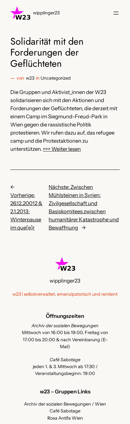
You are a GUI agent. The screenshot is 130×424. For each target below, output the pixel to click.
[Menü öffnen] (116, 13)
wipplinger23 (46, 13)
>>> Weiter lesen (62, 149)
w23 (30, 78)
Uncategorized (56, 78)
